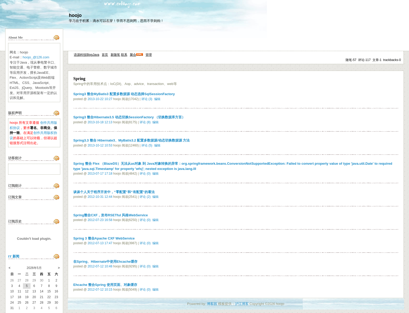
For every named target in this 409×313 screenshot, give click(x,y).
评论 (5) (146, 145)
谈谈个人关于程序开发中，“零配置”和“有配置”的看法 (114, 192)
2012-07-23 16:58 (100, 220)
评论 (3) (146, 99)
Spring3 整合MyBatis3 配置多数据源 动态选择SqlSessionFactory (124, 94)
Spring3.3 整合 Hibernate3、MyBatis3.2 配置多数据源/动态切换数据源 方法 (131, 140)
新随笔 (115, 55)
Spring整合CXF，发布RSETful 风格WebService (110, 215)
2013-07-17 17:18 (100, 173)
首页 (105, 55)
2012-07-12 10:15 (100, 289)
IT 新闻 (13, 256)
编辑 (157, 99)
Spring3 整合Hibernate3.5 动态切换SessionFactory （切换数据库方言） (129, 117)
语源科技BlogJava (86, 55)
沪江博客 (242, 304)
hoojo (75, 15)
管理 (149, 55)
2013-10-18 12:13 (100, 122)
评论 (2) (145, 197)
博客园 (212, 304)
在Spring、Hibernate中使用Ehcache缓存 (105, 261)
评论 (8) (145, 122)
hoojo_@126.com (36, 57)
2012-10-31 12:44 (100, 197)
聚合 (133, 55)
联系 (124, 55)
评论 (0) (145, 173)
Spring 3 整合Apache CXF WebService (104, 238)
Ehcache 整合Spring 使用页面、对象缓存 (105, 285)
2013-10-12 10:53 (100, 145)
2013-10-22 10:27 (100, 99)
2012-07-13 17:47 (100, 243)
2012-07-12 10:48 (100, 266)
